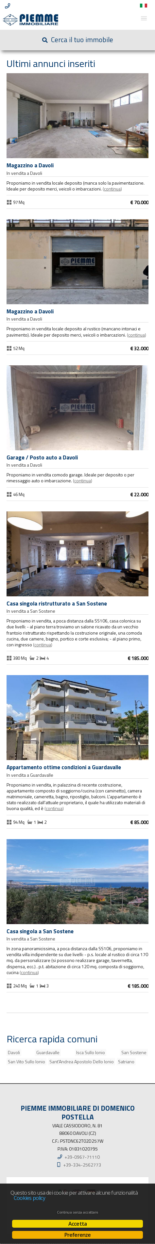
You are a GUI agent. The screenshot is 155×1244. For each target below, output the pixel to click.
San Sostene (133, 1052)
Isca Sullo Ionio (90, 1052)
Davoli (14, 1052)
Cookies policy (29, 1198)
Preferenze (77, 1234)
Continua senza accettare (77, 1212)
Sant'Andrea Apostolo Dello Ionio (81, 1061)
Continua (112, 188)
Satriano (126, 1061)
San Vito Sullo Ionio (26, 1061)
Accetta (77, 1223)
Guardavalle (48, 1052)
